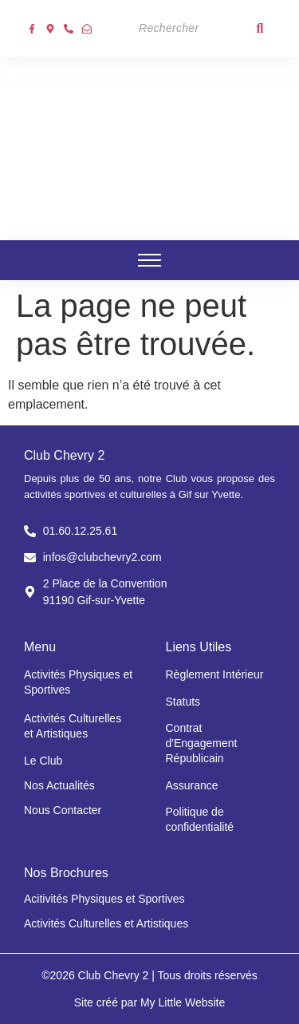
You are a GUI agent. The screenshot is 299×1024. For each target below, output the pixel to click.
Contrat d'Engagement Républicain (202, 743)
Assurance (192, 785)
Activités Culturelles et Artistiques (106, 923)
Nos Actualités (59, 785)
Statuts (183, 701)
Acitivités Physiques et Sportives (104, 898)
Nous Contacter (62, 810)
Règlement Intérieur (215, 674)
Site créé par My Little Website (150, 1002)
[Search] (188, 28)
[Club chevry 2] (150, 146)
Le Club (43, 760)
